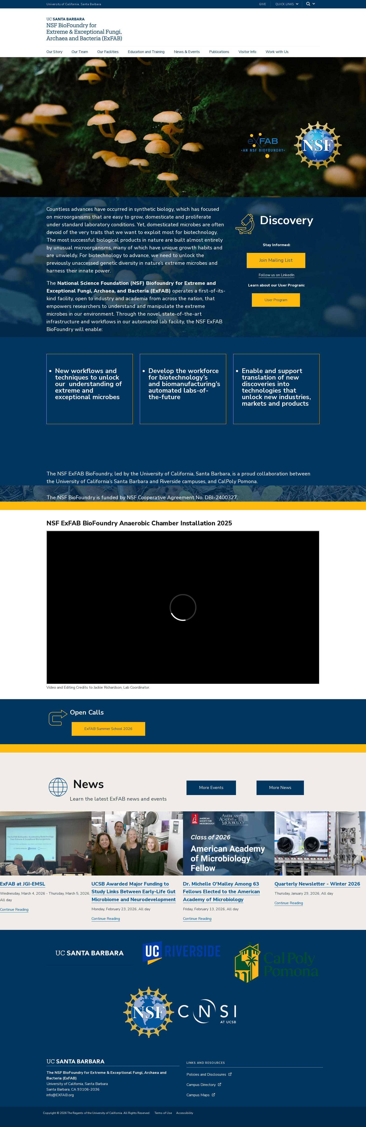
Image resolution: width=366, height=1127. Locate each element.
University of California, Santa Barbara (73, 4)
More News (280, 787)
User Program (275, 300)
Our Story (54, 51)
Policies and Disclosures (206, 1074)
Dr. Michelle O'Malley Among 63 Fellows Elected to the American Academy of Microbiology (221, 892)
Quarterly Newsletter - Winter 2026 (317, 884)
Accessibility (184, 1113)
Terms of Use (163, 1113)
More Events (211, 787)
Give (262, 4)
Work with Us (277, 51)
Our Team (80, 51)
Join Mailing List (276, 260)
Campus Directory (201, 1084)
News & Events (187, 51)
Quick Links (284, 4)
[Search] (311, 4)
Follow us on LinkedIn (276, 275)
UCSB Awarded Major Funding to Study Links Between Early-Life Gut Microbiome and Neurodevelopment (134, 892)
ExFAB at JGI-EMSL (22, 884)
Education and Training (146, 51)
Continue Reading (14, 909)
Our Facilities (108, 51)
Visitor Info (247, 51)
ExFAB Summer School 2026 (108, 728)
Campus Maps (198, 1095)
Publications (219, 51)
